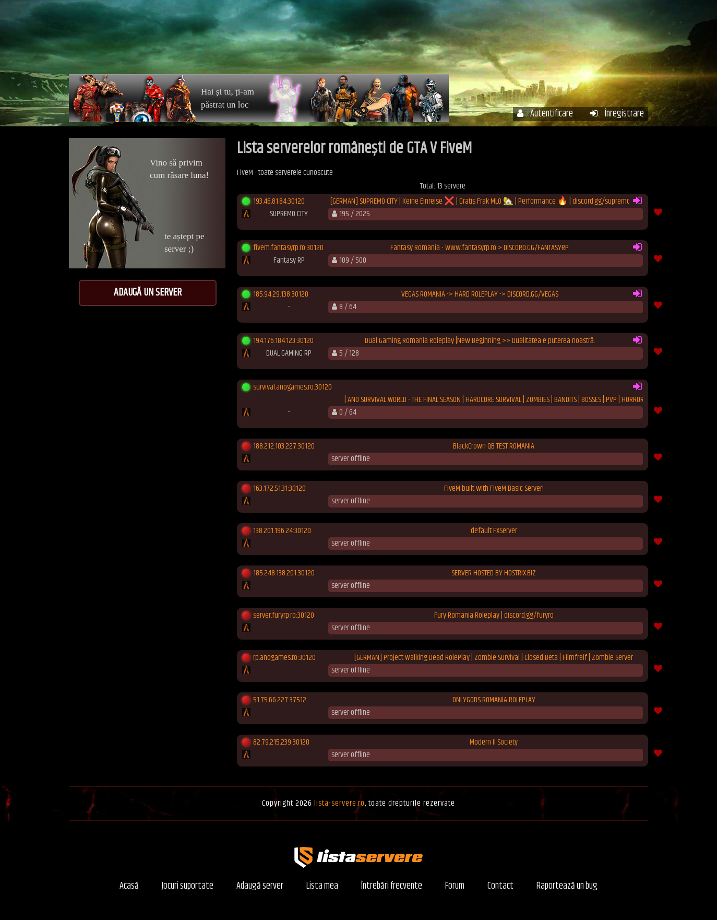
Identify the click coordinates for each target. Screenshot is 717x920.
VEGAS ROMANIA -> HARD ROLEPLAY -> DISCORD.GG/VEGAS (479, 294)
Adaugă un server (148, 293)
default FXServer (494, 531)
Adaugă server (259, 886)
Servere (371, 41)
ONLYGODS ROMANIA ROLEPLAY (493, 700)
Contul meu (429, 41)
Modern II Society (494, 742)
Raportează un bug (567, 886)
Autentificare (545, 114)
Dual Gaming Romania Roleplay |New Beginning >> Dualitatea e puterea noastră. (480, 341)
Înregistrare (617, 114)
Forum (578, 41)
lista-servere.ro (339, 803)
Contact (500, 886)
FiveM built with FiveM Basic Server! (494, 488)
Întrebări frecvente (508, 41)
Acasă (323, 41)
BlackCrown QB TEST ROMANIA (493, 446)
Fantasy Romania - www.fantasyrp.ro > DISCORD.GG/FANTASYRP (479, 248)
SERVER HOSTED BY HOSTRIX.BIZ (493, 573)
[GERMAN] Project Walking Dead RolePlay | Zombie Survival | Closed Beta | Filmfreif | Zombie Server (493, 658)
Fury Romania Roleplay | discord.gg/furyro (494, 615)
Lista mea (322, 886)
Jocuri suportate (187, 886)
